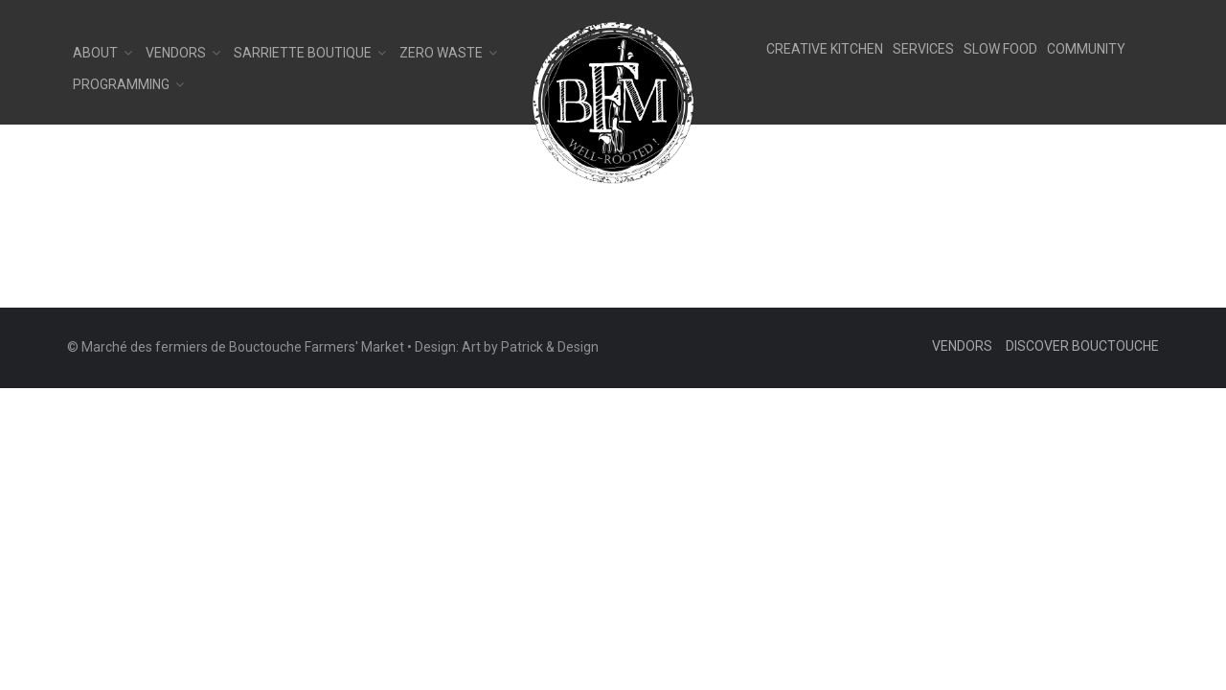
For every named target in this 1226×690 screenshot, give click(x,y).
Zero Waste (441, 52)
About (95, 52)
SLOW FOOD (1000, 49)
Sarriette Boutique (303, 52)
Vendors (176, 52)
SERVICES (923, 49)
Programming (121, 84)
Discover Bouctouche (1082, 346)
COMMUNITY (1086, 49)
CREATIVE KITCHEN (824, 49)
